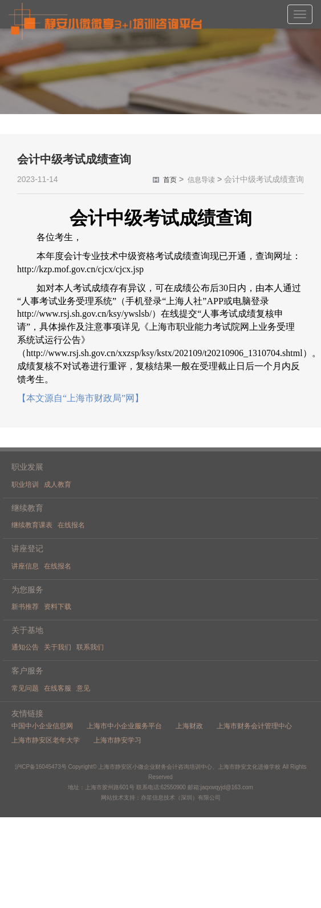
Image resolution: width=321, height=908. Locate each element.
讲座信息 (25, 566)
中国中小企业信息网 (42, 726)
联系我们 (90, 647)
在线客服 (57, 688)
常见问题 (25, 688)
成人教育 (57, 485)
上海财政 (189, 726)
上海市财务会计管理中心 (254, 726)
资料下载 (57, 607)
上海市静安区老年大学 (45, 740)
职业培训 (25, 485)
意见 (83, 688)
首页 (170, 180)
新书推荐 (25, 607)
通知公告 (25, 647)
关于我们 (57, 647)
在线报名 (71, 525)
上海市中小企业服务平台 (124, 726)
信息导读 (201, 180)
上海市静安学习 (117, 740)
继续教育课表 (31, 525)
